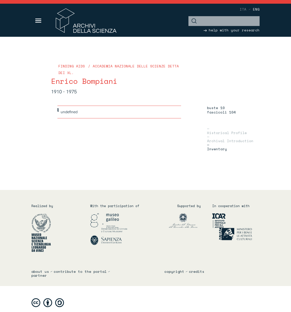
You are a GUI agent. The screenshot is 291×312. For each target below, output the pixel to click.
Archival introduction (230, 140)
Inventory (217, 148)
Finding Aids (71, 66)
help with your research (232, 30)
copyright (174, 272)
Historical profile (227, 132)
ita (243, 9)
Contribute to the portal (80, 272)
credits (196, 272)
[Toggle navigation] (38, 20)
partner (39, 275)
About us (40, 272)
